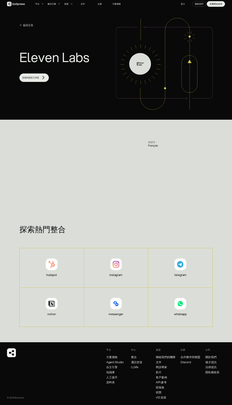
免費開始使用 (216, 3)
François (153, 145)
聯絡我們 (199, 3)
